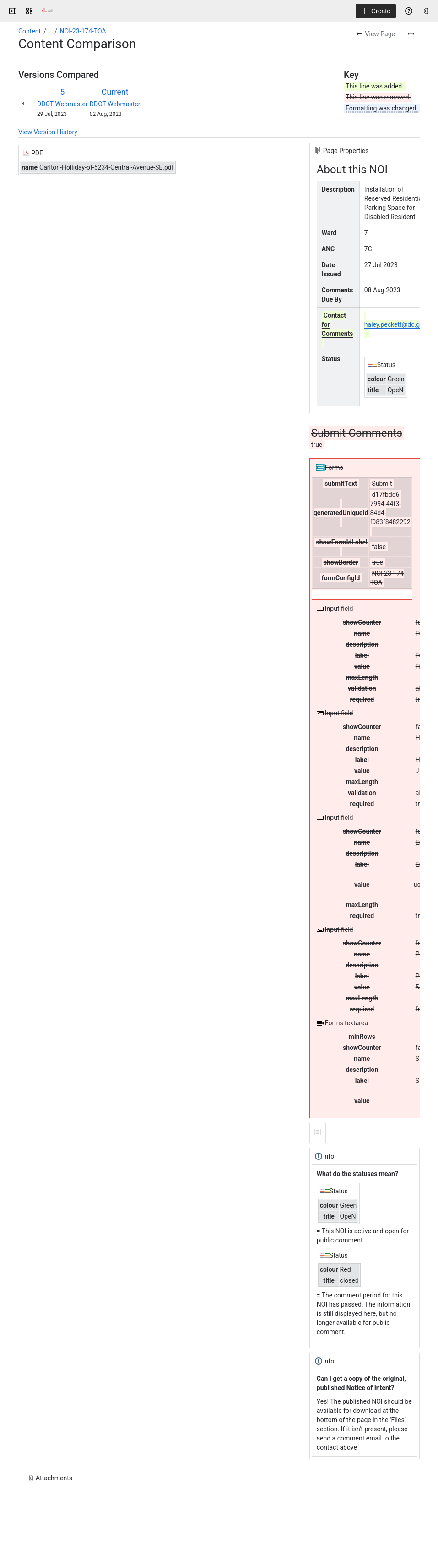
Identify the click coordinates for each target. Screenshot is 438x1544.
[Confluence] (47, 11)
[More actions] (411, 34)
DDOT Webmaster (62, 104)
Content (29, 31)
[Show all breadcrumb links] (49, 31)
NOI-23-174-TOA (83, 31)
